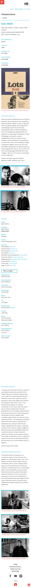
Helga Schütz (5, 231)
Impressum (15, 569)
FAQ (15, 564)
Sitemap (15, 571)
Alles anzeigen (8, 271)
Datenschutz (15, 567)
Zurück (4, 18)
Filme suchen (19, 9)
